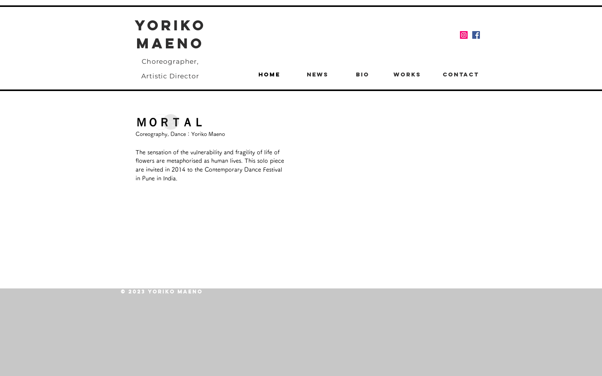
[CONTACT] (461, 74)
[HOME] (269, 74)
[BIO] (362, 74)
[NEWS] (317, 74)
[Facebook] (476, 35)
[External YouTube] (387, 178)
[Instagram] (464, 35)
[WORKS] (407, 74)
